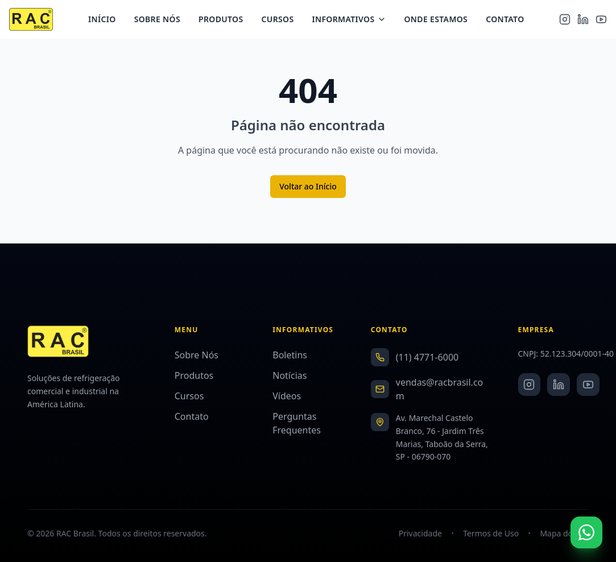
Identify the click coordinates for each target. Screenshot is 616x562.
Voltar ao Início (308, 186)
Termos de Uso (491, 533)
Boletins (289, 355)
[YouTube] (601, 20)
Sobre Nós (161, 20)
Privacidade (420, 533)
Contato (509, 20)
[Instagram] (564, 20)
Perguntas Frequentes (296, 423)
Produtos (225, 20)
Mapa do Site (564, 533)
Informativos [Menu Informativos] (353, 20)
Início (107, 20)
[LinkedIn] (583, 20)
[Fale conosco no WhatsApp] (586, 532)
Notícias (289, 375)
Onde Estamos (440, 20)
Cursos (282, 20)
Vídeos (286, 396)
